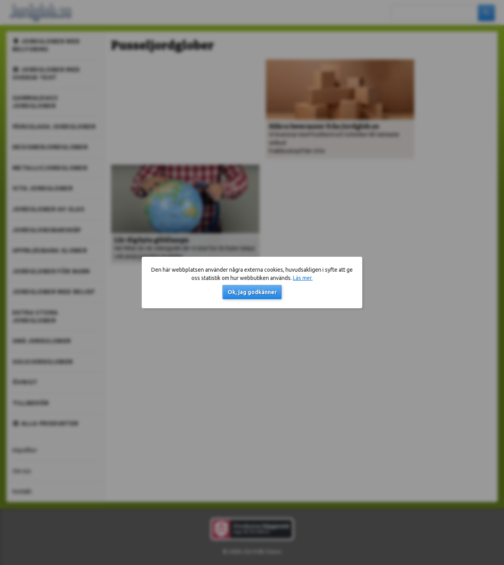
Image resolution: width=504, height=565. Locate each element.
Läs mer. (303, 278)
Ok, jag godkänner (252, 292)
